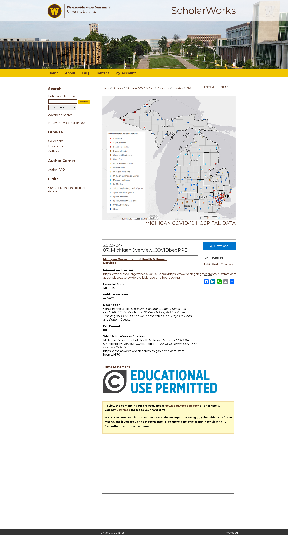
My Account (232, 532)
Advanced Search (60, 115)
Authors (53, 151)
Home (105, 88)
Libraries (118, 88)
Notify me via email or (67, 123)
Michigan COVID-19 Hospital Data (190, 223)
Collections (55, 141)
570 (189, 88)
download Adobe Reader (182, 405)
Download (219, 246)
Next (223, 86)
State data (163, 88)
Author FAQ (56, 169)
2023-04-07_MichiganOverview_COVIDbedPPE (145, 248)
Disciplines (55, 146)
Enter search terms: (62, 96)
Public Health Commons (219, 264)
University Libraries (112, 532)
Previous (209, 86)
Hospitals (178, 88)
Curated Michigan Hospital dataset (66, 189)
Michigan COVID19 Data (140, 88)
